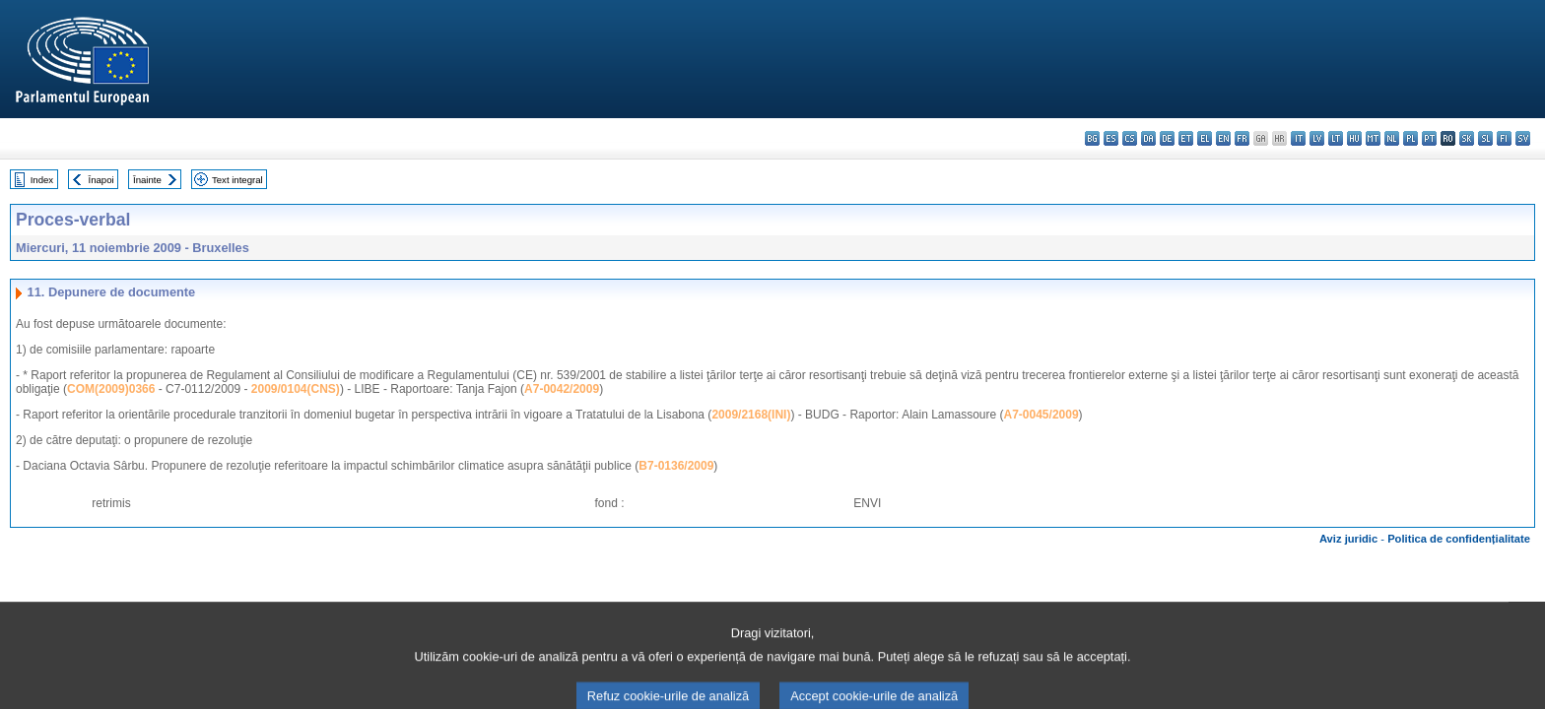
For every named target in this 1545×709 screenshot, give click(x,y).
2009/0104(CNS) (295, 389)
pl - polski (1410, 138)
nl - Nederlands (1391, 138)
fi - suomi (1504, 138)
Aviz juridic (1348, 539)
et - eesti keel (1185, 138)
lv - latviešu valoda (1317, 138)
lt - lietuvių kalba (1335, 138)
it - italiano (1298, 138)
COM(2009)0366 (111, 389)
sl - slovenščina (1485, 138)
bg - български (1092, 138)
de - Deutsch (1167, 138)
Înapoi (101, 179)
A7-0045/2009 (1041, 414)
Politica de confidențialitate (1458, 539)
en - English (1223, 138)
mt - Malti (1373, 138)
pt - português (1429, 138)
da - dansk (1148, 138)
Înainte (147, 179)
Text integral (237, 179)
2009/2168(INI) (750, 414)
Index (42, 179)
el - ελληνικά (1204, 138)
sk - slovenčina (1466, 138)
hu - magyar (1354, 138)
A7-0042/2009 (561, 389)
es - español (1111, 138)
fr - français (1242, 138)
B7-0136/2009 (675, 466)
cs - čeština (1129, 138)
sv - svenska (1522, 138)
